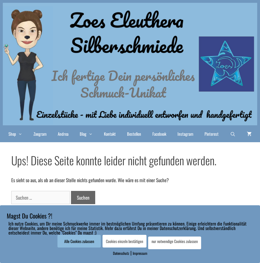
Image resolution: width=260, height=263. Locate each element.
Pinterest (212, 134)
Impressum (140, 253)
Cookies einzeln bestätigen (124, 241)
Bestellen (134, 134)
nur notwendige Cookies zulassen (175, 241)
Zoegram (40, 134)
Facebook (159, 134)
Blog (89, 133)
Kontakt (110, 134)
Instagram (185, 134)
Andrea (63, 134)
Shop (18, 133)
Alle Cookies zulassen (79, 241)
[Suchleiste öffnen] (233, 133)
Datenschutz (121, 253)
